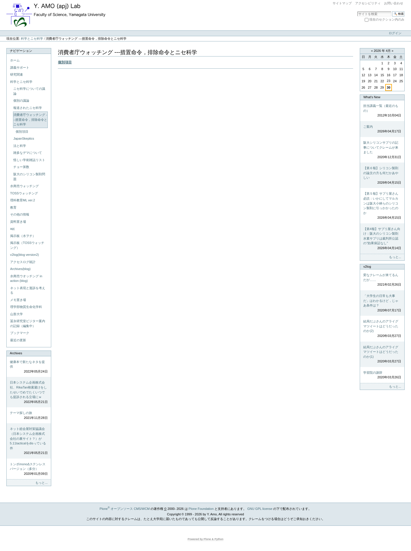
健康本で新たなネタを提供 (28, 367)
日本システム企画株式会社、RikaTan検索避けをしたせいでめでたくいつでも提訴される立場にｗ (28, 392)
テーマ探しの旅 (28, 415)
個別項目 (65, 62)
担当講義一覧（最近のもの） (382, 111)
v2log (367, 266)
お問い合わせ (393, 3)
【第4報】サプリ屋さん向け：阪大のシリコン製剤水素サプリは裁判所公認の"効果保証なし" (382, 239)
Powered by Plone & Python (205, 539)
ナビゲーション (21, 50)
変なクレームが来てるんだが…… (382, 280)
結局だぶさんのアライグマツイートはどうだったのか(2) (382, 329)
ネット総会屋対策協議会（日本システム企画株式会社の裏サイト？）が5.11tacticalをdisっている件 (28, 441)
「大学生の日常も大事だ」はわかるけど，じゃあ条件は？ (382, 303)
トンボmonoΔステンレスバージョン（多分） (28, 469)
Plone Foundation (201, 508)
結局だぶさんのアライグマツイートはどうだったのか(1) (382, 354)
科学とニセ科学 (32, 38)
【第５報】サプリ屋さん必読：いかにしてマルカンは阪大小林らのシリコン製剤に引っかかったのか (382, 206)
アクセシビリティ (368, 3)
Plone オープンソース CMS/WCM (125, 508)
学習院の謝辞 (382, 375)
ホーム (15, 60)
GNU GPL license (259, 508)
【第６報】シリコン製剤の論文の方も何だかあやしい (382, 175)
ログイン (395, 33)
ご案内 (382, 129)
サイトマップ (342, 3)
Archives (16, 353)
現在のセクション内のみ (386, 19)
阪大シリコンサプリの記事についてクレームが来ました (382, 150)
